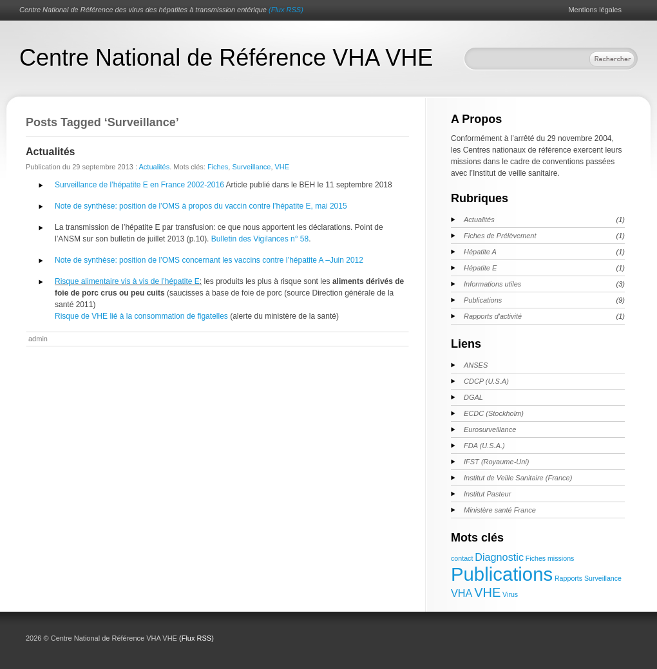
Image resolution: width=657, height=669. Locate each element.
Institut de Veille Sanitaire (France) (518, 478)
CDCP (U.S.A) (486, 381)
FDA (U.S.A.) (484, 445)
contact (462, 558)
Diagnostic (499, 557)
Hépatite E (480, 268)
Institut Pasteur (487, 494)
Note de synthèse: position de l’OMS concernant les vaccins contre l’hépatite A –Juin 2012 (209, 260)
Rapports (568, 578)
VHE (282, 167)
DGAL (473, 397)
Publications (483, 300)
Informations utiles (492, 284)
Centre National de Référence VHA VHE (226, 57)
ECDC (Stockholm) (494, 413)
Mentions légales (595, 10)
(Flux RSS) (286, 10)
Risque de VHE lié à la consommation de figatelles (141, 316)
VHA (461, 593)
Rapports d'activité (493, 316)
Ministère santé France (500, 510)
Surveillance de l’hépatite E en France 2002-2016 (139, 184)
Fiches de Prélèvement (500, 236)
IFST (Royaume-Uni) (496, 462)
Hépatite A (480, 252)
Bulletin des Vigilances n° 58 (260, 238)
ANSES (476, 365)
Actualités (50, 151)
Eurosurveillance (490, 429)
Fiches (217, 167)
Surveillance (251, 167)
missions (561, 558)
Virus (510, 594)
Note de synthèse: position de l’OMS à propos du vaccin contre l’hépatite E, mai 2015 (201, 206)
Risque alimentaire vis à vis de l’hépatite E (127, 281)
